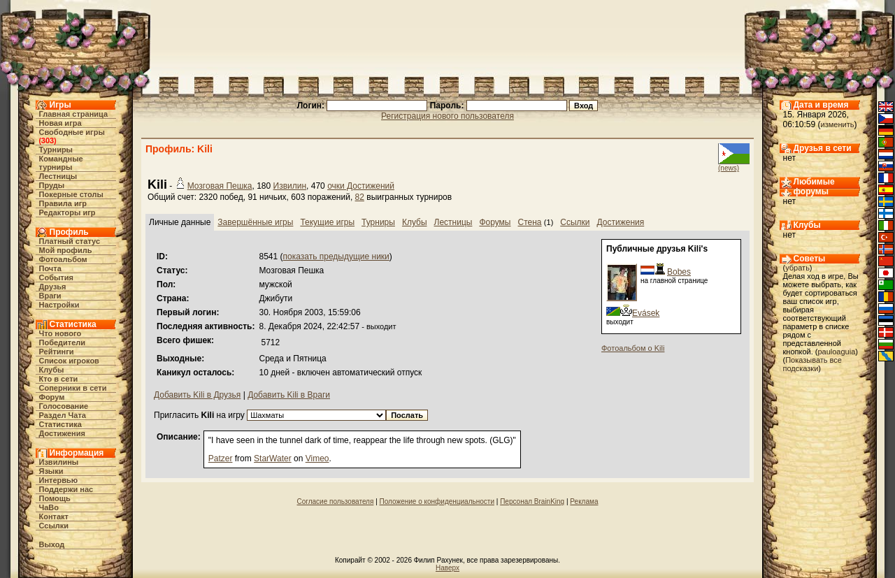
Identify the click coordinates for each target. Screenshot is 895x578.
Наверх (447, 568)
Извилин (290, 186)
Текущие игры (327, 222)
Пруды (52, 185)
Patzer (220, 458)
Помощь (55, 498)
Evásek (645, 313)
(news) (728, 168)
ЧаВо (49, 507)
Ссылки (54, 525)
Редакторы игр (67, 212)
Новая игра (60, 123)
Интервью (58, 480)
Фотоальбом (63, 259)
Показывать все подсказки (812, 364)
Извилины (59, 462)
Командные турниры (61, 162)
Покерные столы (71, 194)
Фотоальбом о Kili (632, 348)
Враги (50, 295)
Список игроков (69, 360)
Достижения (62, 433)
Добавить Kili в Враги (289, 395)
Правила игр (63, 203)
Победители (62, 342)
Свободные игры (72, 132)
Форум (52, 397)
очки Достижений (360, 186)
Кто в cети (58, 379)
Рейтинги (56, 351)
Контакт (54, 516)
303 (47, 140)
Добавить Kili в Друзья (197, 395)
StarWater (273, 458)
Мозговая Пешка (219, 186)
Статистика (61, 424)
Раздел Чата (62, 415)
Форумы (494, 222)
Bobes (679, 272)
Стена (530, 222)
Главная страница (73, 114)
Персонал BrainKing (532, 501)
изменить (837, 124)
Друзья (52, 286)
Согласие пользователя (335, 501)
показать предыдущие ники (336, 256)
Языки (51, 471)
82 (359, 197)
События (56, 277)
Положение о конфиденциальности (437, 501)
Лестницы (58, 176)
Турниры (56, 149)
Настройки (59, 305)
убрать (797, 267)
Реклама (584, 501)
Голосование (64, 406)
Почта (50, 268)
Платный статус (70, 241)
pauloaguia (836, 351)
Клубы (51, 370)
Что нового (60, 333)
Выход (52, 544)
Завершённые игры (255, 222)
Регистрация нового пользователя (447, 116)
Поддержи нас (66, 489)
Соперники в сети (73, 388)
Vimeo (317, 458)
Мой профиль (65, 250)
